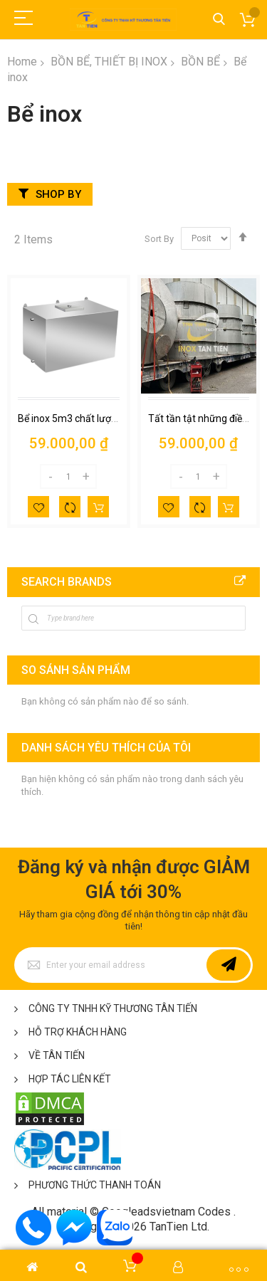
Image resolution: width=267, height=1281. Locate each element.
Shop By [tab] (58, 194)
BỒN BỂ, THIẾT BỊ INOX (109, 61)
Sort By (159, 238)
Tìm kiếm (218, 19)
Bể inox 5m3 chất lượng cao (79, 418)
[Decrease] (50, 477)
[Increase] (86, 477)
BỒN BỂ (200, 61)
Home (22, 61)
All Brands (240, 581)
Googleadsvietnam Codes (166, 1211)
